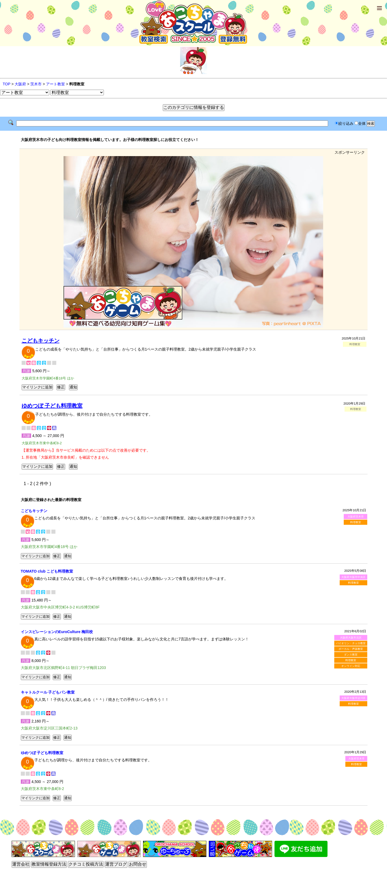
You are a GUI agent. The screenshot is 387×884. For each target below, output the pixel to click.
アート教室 (55, 84)
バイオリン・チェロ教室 (351, 643)
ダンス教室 (351, 654)
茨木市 (36, 84)
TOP (6, 84)
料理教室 (355, 522)
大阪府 (20, 84)
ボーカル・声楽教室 (351, 648)
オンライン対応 (350, 665)
